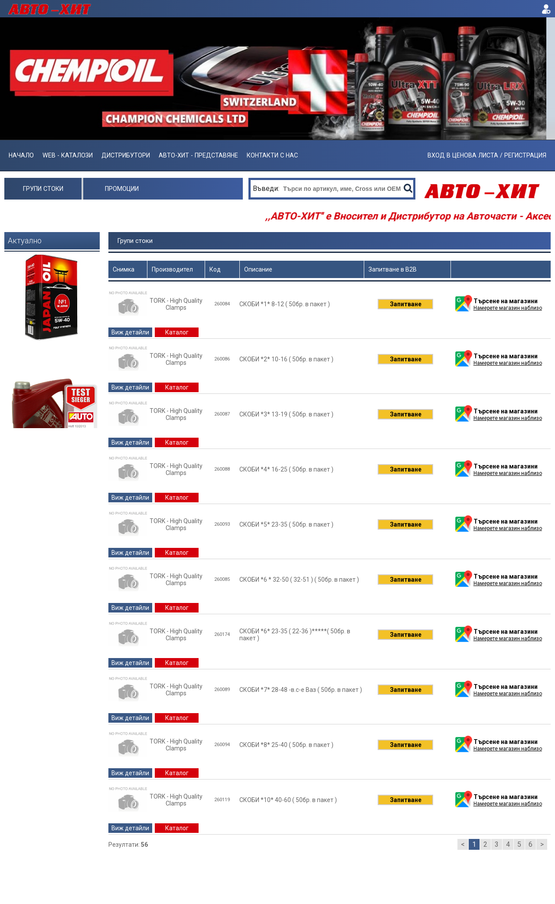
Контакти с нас (272, 155)
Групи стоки (43, 188)
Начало (21, 155)
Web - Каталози (67, 155)
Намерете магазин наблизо (507, 308)
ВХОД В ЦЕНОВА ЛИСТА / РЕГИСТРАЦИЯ (487, 155)
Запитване (405, 304)
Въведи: (267, 188)
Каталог (177, 332)
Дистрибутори (125, 155)
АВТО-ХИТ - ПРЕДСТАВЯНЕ (198, 155)
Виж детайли (130, 332)
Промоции (122, 188)
